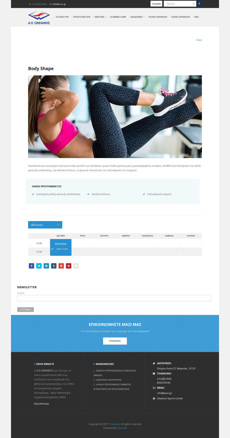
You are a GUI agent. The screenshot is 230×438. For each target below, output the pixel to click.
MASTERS (100, 17)
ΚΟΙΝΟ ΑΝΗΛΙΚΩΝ (181, 17)
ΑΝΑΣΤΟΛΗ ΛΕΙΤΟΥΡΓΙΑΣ (108, 380)
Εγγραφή (156, 3)
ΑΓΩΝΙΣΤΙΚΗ (62, 17)
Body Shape (61, 243)
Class (199, 40)
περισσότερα (41, 403)
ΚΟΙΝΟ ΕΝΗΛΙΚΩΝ (158, 17)
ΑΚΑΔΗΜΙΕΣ (137, 17)
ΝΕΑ (196, 17)
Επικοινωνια (115, 341)
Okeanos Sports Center (170, 398)
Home (186, 40)
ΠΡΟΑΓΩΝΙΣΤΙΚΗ (81, 17)
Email (20, 293)
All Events (37, 224)
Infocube (122, 428)
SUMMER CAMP (118, 17)
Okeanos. (115, 424)
